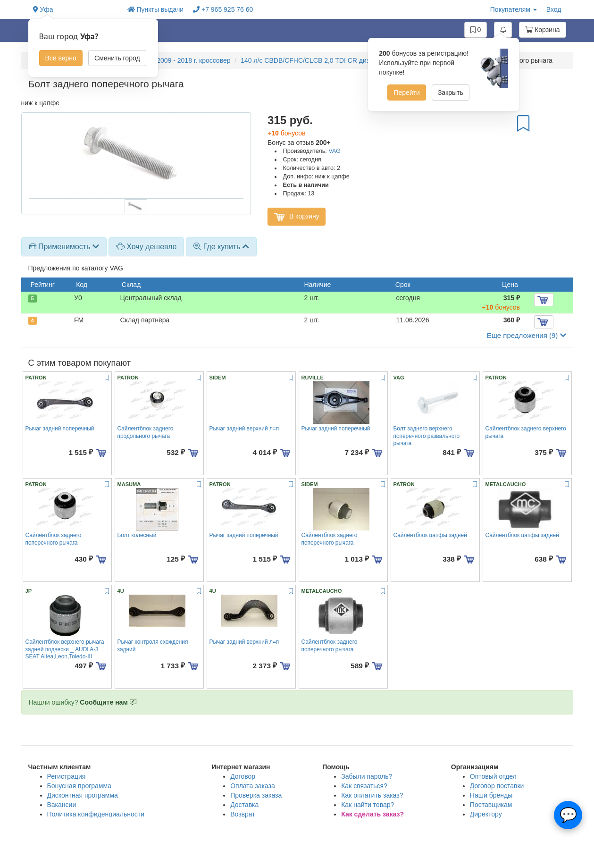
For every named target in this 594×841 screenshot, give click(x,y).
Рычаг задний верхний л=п (244, 428)
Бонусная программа (79, 786)
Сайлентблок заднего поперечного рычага (53, 539)
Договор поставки (497, 786)
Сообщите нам (108, 702)
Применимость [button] (64, 247)
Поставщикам (491, 804)
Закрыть (450, 92)
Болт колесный (137, 535)
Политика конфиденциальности (96, 814)
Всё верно (60, 58)
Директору (486, 814)
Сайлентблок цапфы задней (430, 535)
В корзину (296, 216)
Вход (553, 9)
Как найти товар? (367, 804)
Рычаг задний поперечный (59, 428)
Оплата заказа (252, 786)
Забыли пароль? (366, 776)
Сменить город (117, 58)
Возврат (242, 814)
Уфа (43, 9)
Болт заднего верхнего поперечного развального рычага (426, 435)
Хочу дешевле (146, 247)
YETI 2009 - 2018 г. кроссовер (185, 60)
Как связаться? (364, 786)
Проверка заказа (256, 795)
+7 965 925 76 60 (223, 9)
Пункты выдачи (155, 9)
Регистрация (66, 776)
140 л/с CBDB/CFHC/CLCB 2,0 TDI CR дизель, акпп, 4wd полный (339, 60)
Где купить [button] (221, 247)
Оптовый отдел (493, 776)
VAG (334, 151)
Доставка (244, 804)
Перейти (406, 92)
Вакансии (61, 804)
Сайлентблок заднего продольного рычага (145, 432)
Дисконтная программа (82, 795)
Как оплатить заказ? (372, 795)
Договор (242, 776)
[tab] (64, 247)
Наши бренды (491, 795)
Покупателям (513, 9)
